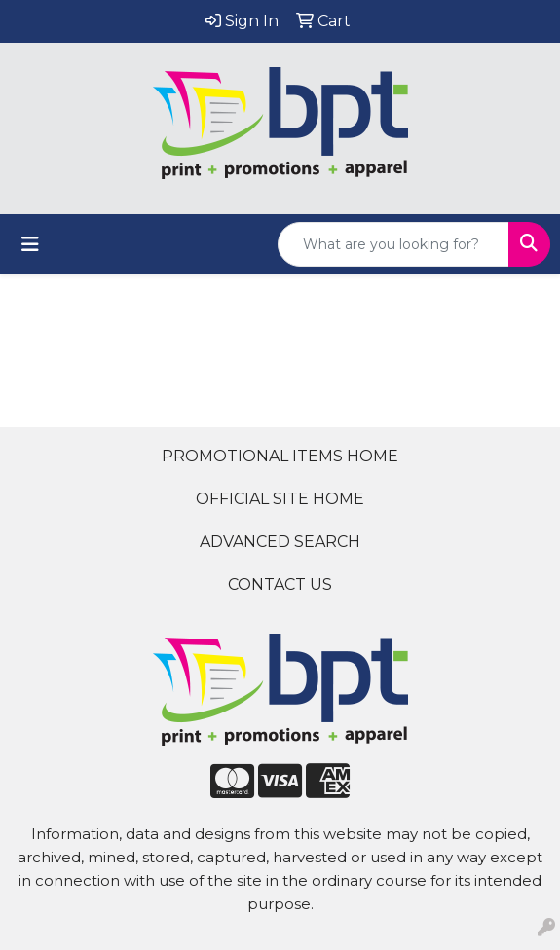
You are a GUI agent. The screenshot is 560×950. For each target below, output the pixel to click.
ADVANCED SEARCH (280, 541)
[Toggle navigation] (30, 244)
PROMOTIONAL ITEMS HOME (280, 456)
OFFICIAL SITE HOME (280, 499)
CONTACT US (280, 584)
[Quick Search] (393, 244)
